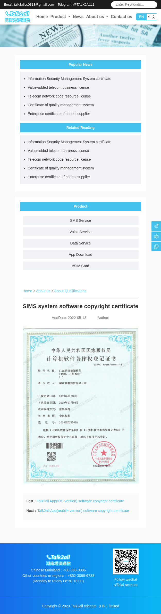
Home (42, 16)
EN (141, 17)
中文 (151, 17)
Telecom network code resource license (59, 96)
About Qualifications (70, 291)
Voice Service (80, 232)
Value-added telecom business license (58, 87)
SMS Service (80, 220)
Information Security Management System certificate (69, 79)
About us (43, 291)
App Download (80, 254)
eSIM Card (80, 266)
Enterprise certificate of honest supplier (59, 114)
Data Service (80, 243)
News (78, 16)
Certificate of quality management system (61, 105)
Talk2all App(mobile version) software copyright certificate (83, 511)
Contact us (121, 16)
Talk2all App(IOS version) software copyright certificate (80, 501)
